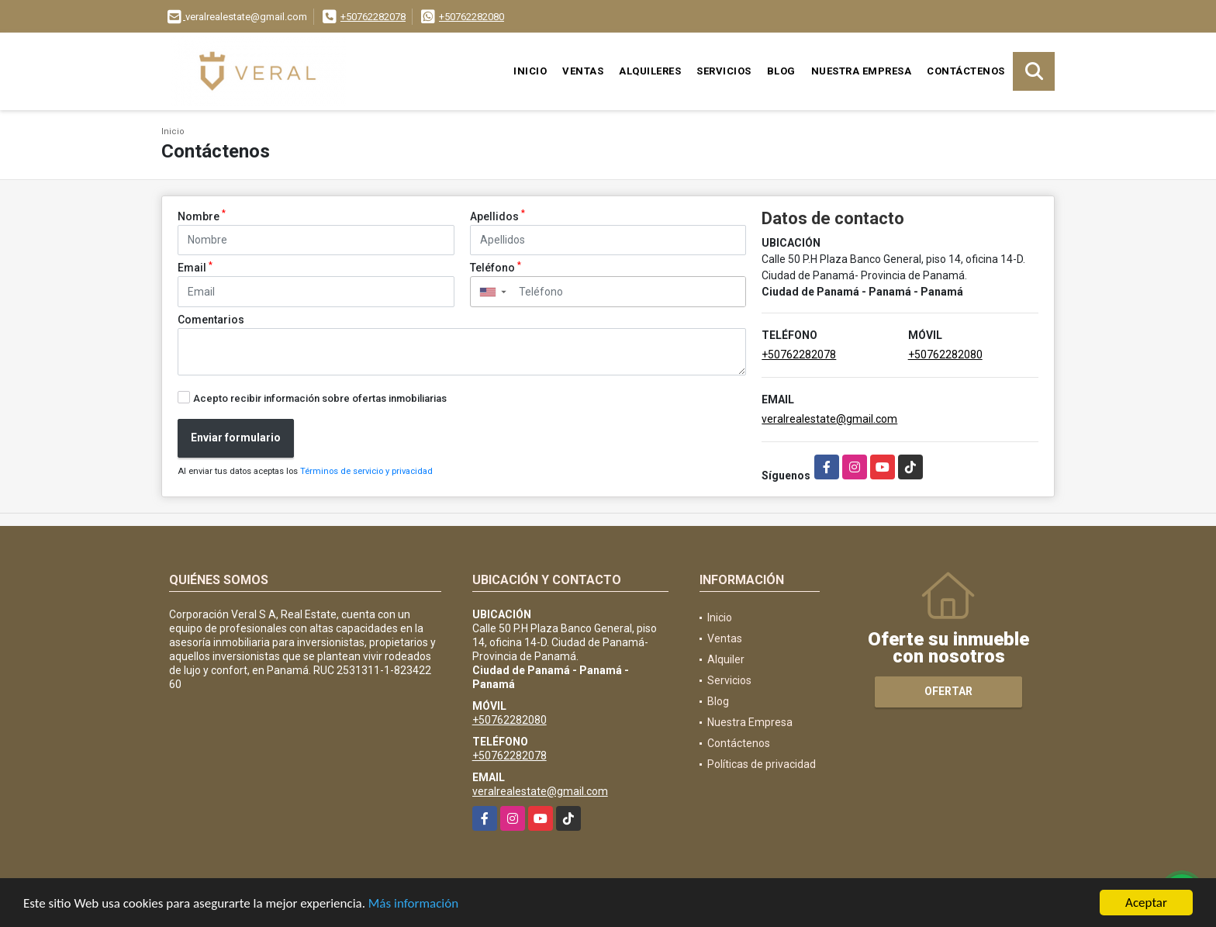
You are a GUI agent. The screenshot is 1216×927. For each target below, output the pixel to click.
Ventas (582, 71)
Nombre (202, 216)
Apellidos (497, 216)
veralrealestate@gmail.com (829, 419)
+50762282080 (471, 16)
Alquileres (650, 71)
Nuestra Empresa (861, 71)
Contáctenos (966, 71)
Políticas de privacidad (761, 764)
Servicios (723, 71)
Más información (413, 904)
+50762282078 (373, 16)
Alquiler (725, 659)
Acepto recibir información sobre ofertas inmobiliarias (320, 398)
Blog (781, 71)
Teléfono (495, 267)
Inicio (530, 71)
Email (195, 267)
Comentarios (211, 319)
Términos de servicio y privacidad (366, 471)
